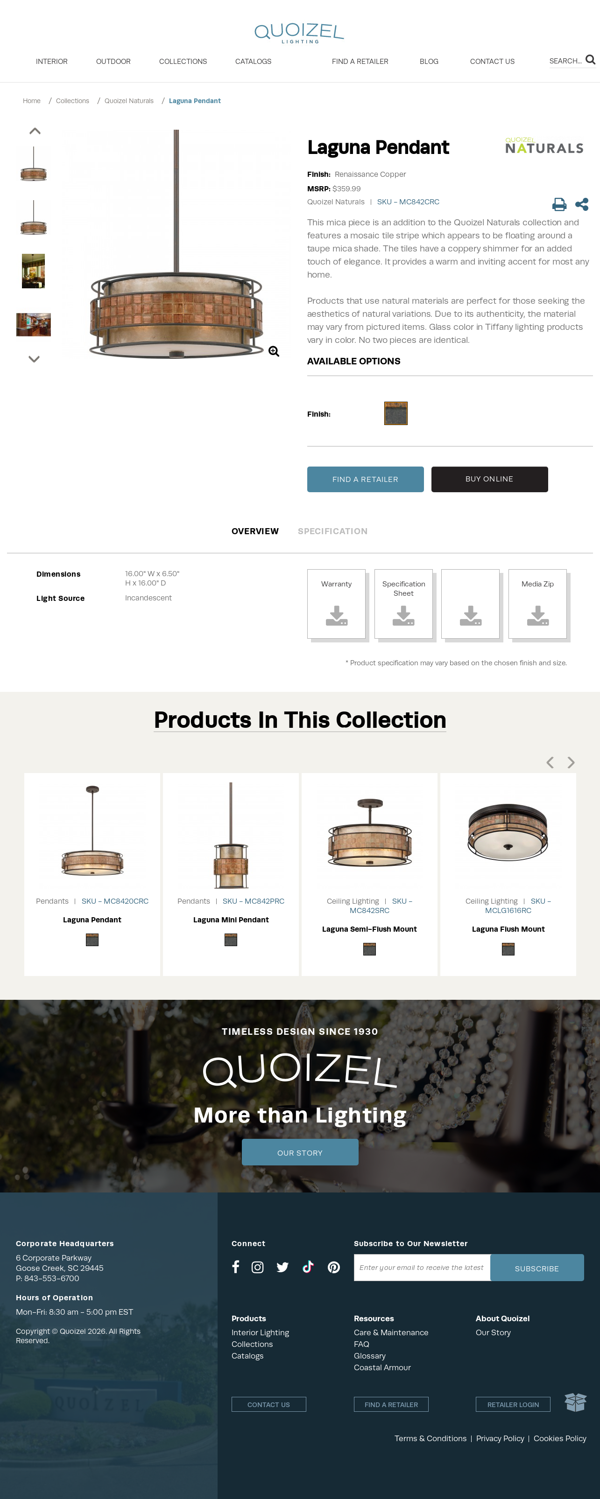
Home (32, 101)
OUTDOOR (113, 61)
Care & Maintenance (391, 1332)
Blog (429, 61)
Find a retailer (360, 61)
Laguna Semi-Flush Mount (369, 929)
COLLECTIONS (183, 61)
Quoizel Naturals (129, 101)
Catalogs (253, 61)
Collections (72, 101)
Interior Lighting (260, 1332)
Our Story (300, 1153)
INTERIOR (52, 61)
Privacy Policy (500, 1438)
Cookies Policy (560, 1438)
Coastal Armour (382, 1367)
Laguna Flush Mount (508, 929)
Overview (255, 531)
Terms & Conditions (431, 1438)
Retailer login (513, 1404)
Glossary (370, 1356)
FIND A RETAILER (365, 479)
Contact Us (492, 61)
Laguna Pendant (195, 101)
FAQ (361, 1344)
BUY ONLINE (490, 479)
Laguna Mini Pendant (231, 919)
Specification (332, 531)
